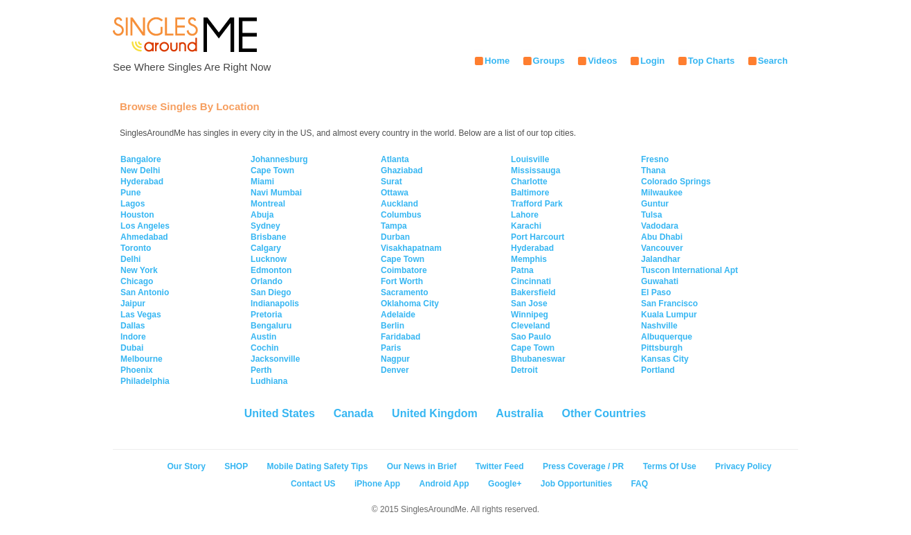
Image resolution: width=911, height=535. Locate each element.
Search (773, 60)
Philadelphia (145, 381)
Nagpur (395, 359)
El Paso (656, 292)
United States (279, 413)
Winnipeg (529, 314)
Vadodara (659, 226)
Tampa (394, 226)
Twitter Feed (500, 466)
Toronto (135, 248)
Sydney (265, 226)
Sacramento (405, 292)
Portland (658, 370)
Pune (130, 193)
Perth (261, 370)
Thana (653, 170)
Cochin (265, 348)
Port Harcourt (537, 237)
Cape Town (272, 170)
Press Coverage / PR (583, 466)
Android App (444, 484)
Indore (133, 337)
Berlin (392, 326)
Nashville (659, 326)
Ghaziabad (402, 170)
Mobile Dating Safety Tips (317, 466)
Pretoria (266, 314)
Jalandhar (660, 259)
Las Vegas (140, 314)
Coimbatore (404, 270)
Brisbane (268, 237)
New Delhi (140, 170)
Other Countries (603, 413)
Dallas (132, 326)
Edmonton (271, 270)
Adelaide (398, 314)
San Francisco (669, 303)
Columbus (401, 215)
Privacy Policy (743, 466)
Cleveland (530, 326)
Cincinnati (531, 281)
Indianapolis (275, 303)
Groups (549, 60)
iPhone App (377, 484)
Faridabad (400, 337)
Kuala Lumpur (669, 314)
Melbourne (141, 359)
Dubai (131, 348)
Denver (395, 370)
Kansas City (665, 359)
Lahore (525, 215)
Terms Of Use (669, 466)
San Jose (529, 303)
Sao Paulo (531, 337)
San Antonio (144, 292)
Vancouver (662, 248)
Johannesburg (279, 159)
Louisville (530, 159)
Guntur (655, 204)
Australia (519, 413)
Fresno (655, 159)
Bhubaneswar (538, 359)
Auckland (399, 204)
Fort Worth (402, 281)
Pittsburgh (662, 348)
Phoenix (136, 370)
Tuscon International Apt (689, 270)
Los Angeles (145, 226)
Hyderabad (141, 181)
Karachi (526, 226)
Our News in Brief (422, 466)
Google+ (504, 484)
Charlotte (529, 181)
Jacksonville (275, 359)
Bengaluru (271, 326)
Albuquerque (666, 337)
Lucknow (269, 259)
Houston (137, 215)
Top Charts (711, 60)
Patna (522, 270)
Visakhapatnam (411, 248)
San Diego (271, 292)
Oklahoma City (410, 303)
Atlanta (395, 159)
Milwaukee (662, 193)
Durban (395, 237)
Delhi (130, 259)
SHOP (236, 466)
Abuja (262, 215)
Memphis (529, 259)
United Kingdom (435, 413)
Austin (263, 337)
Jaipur (132, 303)
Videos (602, 60)
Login (652, 60)
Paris (391, 348)
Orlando (266, 281)
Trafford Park (537, 204)
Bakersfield (533, 292)
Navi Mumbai (276, 193)
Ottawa (394, 193)
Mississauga (535, 170)
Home (497, 60)
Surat (391, 181)
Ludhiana (269, 381)
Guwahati (659, 281)
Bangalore (140, 159)
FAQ (639, 484)
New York (139, 270)
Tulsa (651, 215)
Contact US (313, 484)
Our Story (187, 466)
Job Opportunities (576, 484)
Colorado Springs (676, 181)
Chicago (136, 281)
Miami (262, 181)
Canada (354, 413)
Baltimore (530, 193)
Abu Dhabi (662, 237)
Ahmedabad (144, 237)
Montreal (268, 204)
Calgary (266, 248)
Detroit (524, 370)
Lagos (132, 204)
